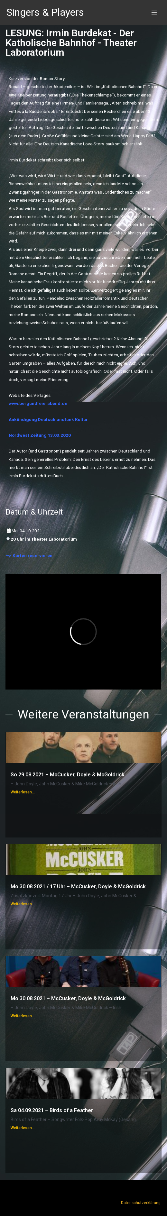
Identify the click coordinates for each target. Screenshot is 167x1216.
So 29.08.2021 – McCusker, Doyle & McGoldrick (68, 775)
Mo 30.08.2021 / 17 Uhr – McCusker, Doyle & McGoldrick (78, 886)
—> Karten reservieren (28, 555)
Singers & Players (45, 12)
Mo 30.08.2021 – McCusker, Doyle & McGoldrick (68, 998)
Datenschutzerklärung (141, 1203)
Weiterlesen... (23, 792)
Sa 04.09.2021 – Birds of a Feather (52, 1110)
